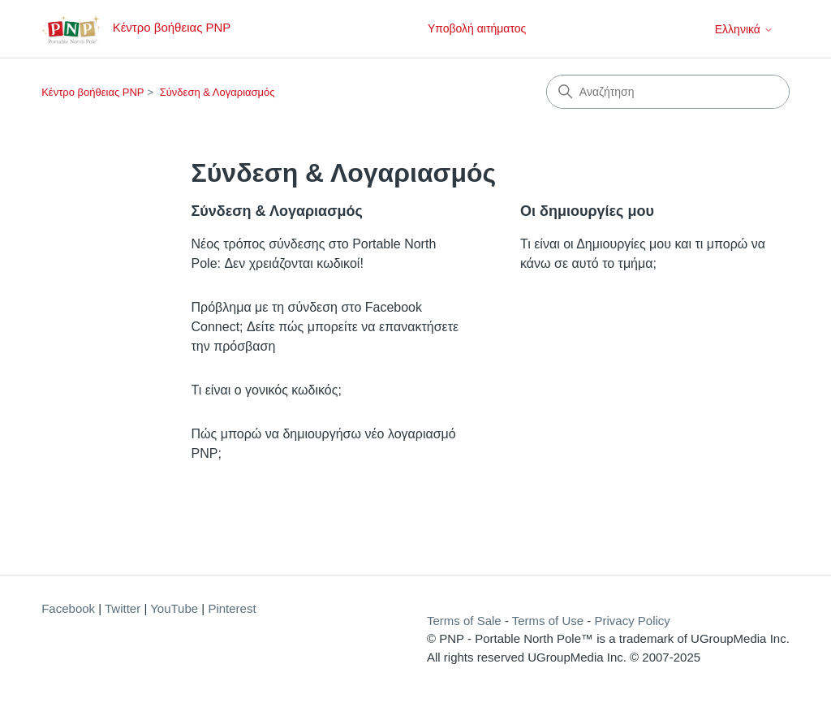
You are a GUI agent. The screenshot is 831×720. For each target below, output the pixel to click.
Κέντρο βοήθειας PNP (92, 92)
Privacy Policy (632, 620)
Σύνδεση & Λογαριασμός (217, 92)
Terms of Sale (464, 620)
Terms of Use (547, 620)
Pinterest (232, 608)
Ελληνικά (744, 29)
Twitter (122, 608)
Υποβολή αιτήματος (477, 28)
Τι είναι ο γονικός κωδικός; (267, 390)
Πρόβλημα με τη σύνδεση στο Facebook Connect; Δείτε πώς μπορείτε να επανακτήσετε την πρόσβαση (325, 326)
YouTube (174, 608)
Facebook (68, 608)
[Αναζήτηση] (668, 91)
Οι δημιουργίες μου (587, 211)
